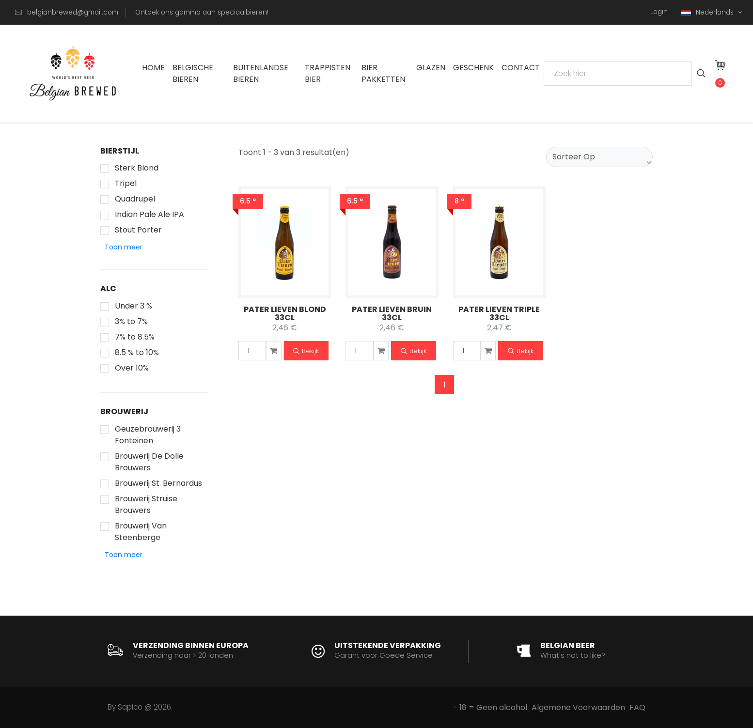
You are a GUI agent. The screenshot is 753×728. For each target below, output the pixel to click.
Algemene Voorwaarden (578, 707)
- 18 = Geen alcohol (490, 707)
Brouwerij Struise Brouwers (146, 504)
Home (153, 67)
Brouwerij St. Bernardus (158, 483)
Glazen (430, 67)
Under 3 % (133, 305)
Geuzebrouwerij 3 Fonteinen (148, 434)
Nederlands (708, 12)
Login (659, 11)
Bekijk (306, 351)
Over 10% (132, 367)
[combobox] (599, 157)
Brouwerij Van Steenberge (141, 531)
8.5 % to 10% (137, 352)
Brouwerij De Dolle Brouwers (149, 461)
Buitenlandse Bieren (260, 73)
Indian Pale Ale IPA (149, 214)
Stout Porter (138, 229)
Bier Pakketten (383, 73)
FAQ (637, 707)
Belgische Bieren (193, 73)
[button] (123, 247)
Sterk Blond (136, 167)
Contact (521, 67)
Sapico (130, 707)
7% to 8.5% (135, 336)
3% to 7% (131, 321)
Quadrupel (135, 198)
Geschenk (473, 67)
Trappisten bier (327, 73)
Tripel (126, 183)
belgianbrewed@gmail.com (72, 12)
